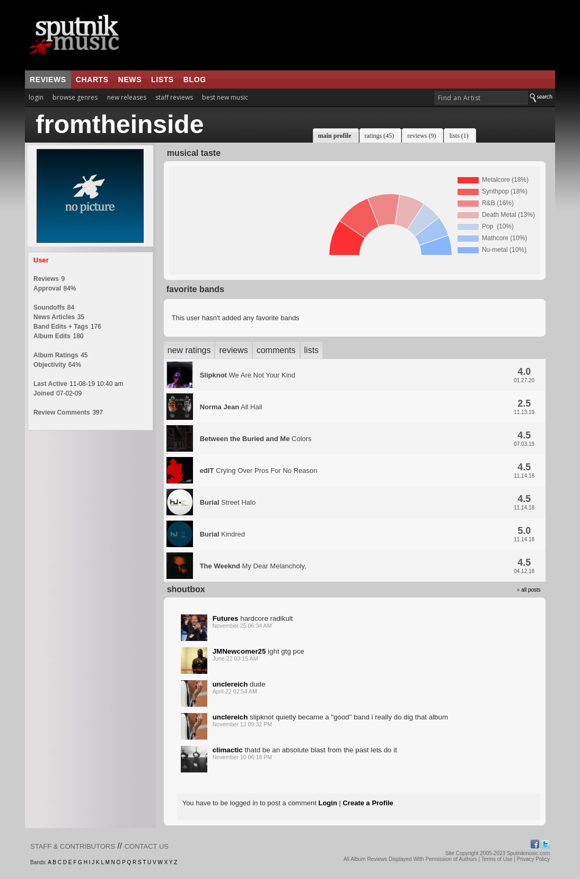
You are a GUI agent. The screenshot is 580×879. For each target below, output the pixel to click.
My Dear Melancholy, (253, 566)
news (130, 79)
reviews (48, 79)
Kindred (222, 534)
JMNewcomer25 (239, 651)
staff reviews (174, 97)
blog (194, 79)
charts (92, 79)
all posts (531, 590)
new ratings (189, 350)
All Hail (231, 407)
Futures (226, 618)
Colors (256, 439)
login (36, 97)
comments (276, 350)
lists (162, 79)
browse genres (75, 97)
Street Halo (228, 502)
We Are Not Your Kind (247, 375)
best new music (225, 97)
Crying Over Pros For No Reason (259, 470)
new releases (126, 97)
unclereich (230, 684)
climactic (228, 750)
